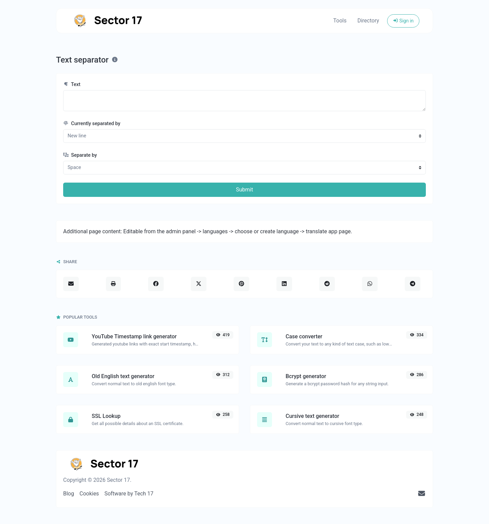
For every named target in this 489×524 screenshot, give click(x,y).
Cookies (89, 493)
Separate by (80, 155)
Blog (68, 493)
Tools (339, 20)
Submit (244, 189)
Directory (368, 20)
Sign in (403, 20)
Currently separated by (91, 123)
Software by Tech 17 (128, 493)
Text (71, 84)
